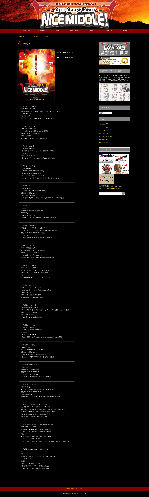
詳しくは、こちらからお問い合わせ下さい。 (112, 188)
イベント (102, 127)
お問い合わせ (123, 30)
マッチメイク (104, 130)
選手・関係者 (104, 142)
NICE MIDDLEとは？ (25, 30)
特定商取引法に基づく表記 (74, 488)
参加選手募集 (42, 30)
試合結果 (58, 30)
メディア (90, 30)
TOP (29, 36)
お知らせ (102, 124)
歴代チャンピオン (74, 30)
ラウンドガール (104, 136)
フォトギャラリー (107, 30)
